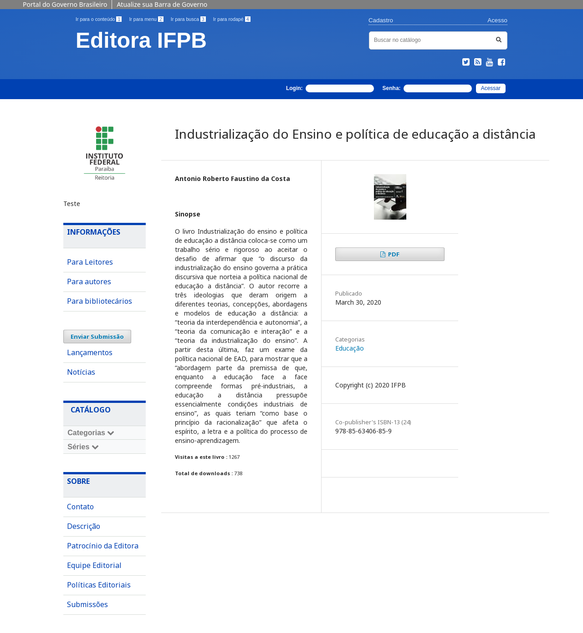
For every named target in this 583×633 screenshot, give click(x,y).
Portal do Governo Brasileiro (65, 4)
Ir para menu (146, 19)
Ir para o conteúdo (99, 19)
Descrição (83, 526)
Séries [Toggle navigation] (82, 447)
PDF (393, 254)
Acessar (491, 88)
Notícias (81, 372)
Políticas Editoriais (99, 585)
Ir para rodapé (232, 19)
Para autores (89, 281)
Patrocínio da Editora (102, 546)
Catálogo (91, 410)
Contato (80, 507)
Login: (330, 88)
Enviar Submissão (97, 336)
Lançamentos (90, 352)
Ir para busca (188, 19)
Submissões (87, 604)
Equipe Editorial (94, 565)
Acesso (497, 20)
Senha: (427, 88)
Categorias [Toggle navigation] (90, 433)
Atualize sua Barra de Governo (162, 4)
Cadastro (380, 20)
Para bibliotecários (99, 301)
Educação (349, 348)
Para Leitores (90, 262)
